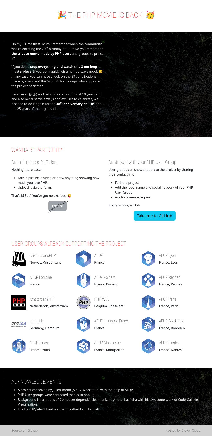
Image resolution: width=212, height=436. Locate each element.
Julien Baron (62, 390)
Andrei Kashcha (125, 399)
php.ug (89, 394)
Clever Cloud (191, 430)
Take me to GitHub (154, 215)
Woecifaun (90, 390)
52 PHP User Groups (62, 81)
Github (32, 430)
